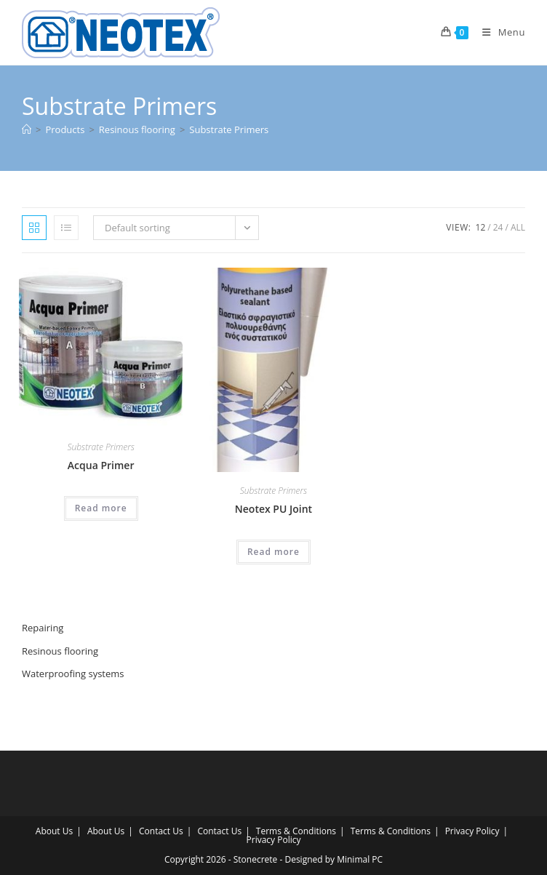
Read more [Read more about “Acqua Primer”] (101, 508)
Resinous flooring (60, 651)
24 (498, 227)
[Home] (26, 129)
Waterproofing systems (73, 673)
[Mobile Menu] (498, 32)
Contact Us (161, 831)
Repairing (42, 627)
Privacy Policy (472, 831)
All (518, 227)
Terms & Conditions (296, 831)
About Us (54, 831)
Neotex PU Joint (273, 509)
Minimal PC (360, 859)
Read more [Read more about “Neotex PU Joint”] (273, 552)
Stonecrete (255, 859)
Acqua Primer (101, 465)
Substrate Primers (228, 129)
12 (481, 227)
